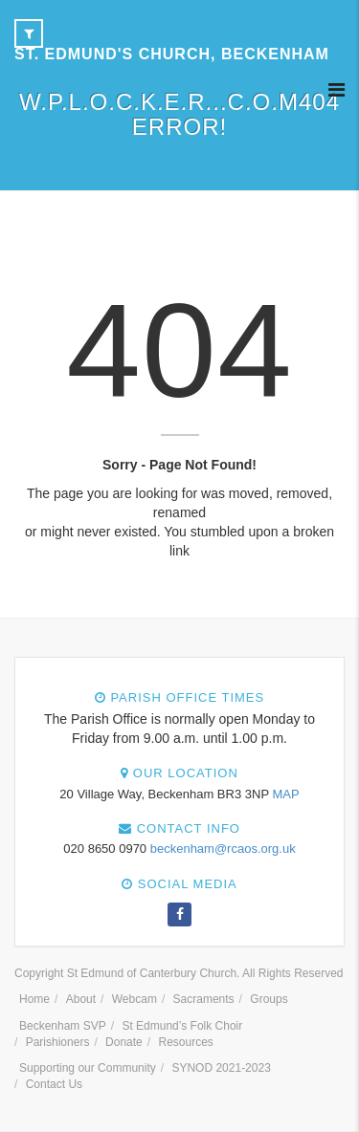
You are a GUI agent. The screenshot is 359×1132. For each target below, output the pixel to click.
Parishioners (58, 1042)
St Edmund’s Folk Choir (182, 1026)
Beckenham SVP (62, 1026)
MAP (285, 794)
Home (34, 999)
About (81, 999)
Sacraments (204, 999)
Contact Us (54, 1084)
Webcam (134, 999)
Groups (268, 999)
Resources (185, 1042)
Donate (124, 1042)
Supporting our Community (87, 1068)
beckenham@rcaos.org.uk (223, 848)
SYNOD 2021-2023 (220, 1068)
